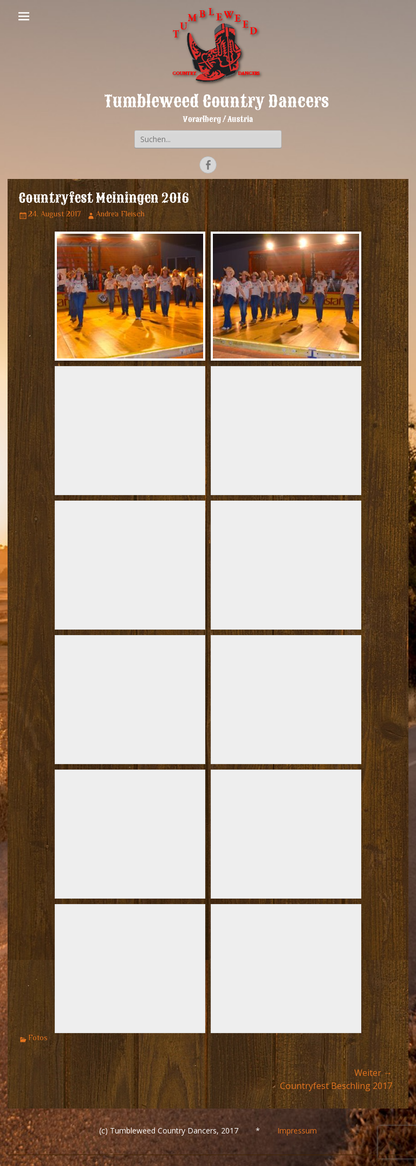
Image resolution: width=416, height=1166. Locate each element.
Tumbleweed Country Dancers (216, 101)
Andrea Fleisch (120, 215)
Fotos (38, 1039)
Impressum (297, 1130)
